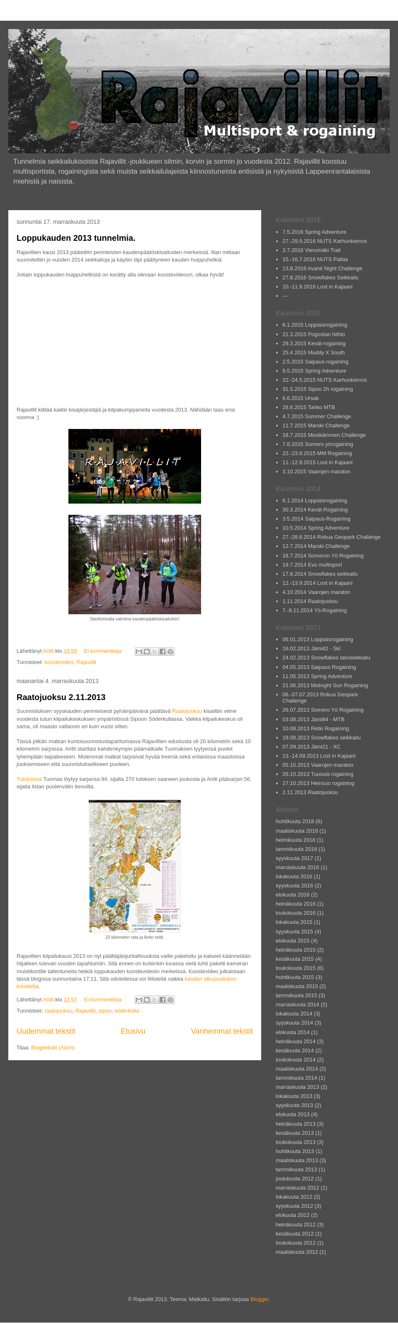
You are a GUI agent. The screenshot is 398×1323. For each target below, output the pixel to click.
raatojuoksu (58, 1011)
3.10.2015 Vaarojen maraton (316, 471)
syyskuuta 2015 (294, 931)
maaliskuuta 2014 (297, 1069)
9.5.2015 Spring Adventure (314, 371)
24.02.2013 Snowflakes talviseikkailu (326, 657)
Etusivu (133, 1031)
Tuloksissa (29, 779)
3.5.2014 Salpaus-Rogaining (316, 519)
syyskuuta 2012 (294, 1206)
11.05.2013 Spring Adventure (317, 676)
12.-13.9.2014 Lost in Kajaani (317, 583)
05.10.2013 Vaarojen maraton (317, 765)
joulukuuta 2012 (295, 1178)
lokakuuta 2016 (294, 876)
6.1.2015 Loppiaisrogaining (314, 325)
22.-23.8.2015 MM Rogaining (317, 453)
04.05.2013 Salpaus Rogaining (319, 667)
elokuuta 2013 (293, 1114)
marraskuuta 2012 (297, 1188)
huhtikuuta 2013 (295, 1151)
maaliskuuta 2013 (297, 1160)
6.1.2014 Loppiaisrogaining (314, 500)
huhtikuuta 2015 (295, 977)
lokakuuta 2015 (294, 922)
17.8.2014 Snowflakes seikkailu (319, 574)
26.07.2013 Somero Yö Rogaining (323, 710)
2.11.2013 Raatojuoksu (310, 792)
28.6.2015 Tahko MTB (308, 407)
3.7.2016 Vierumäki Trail (311, 250)
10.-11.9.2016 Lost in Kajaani (317, 287)
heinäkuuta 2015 (295, 950)
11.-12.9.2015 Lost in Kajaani (317, 462)
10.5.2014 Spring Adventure (315, 528)
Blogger (259, 1299)
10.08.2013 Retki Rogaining (315, 728)
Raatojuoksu (187, 711)
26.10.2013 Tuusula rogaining (317, 774)
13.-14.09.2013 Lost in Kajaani (318, 756)
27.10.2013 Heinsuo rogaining (318, 783)
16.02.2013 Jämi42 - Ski (311, 648)
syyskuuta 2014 (294, 1023)
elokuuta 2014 (293, 1032)
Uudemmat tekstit (46, 1031)
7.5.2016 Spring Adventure (314, 232)
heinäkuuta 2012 (295, 1224)
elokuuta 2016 (293, 895)
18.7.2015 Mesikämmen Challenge (324, 435)
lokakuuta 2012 (294, 1197)
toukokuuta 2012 (295, 1243)
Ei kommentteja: (104, 651)
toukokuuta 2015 (295, 968)
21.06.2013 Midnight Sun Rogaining (325, 685)
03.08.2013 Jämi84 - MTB (313, 719)
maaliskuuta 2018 (297, 831)
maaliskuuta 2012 (297, 1252)
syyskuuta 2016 (294, 885)
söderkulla (126, 1011)
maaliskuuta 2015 (297, 986)
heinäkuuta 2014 (295, 1041)
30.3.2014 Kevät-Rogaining (315, 509)
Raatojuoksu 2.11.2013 (61, 697)
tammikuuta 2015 (296, 995)
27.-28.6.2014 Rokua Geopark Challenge (331, 537)
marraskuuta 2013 (297, 1087)
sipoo (105, 1011)
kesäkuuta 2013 (295, 1133)
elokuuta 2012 (293, 1215)
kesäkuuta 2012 (295, 1234)
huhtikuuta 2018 (295, 821)
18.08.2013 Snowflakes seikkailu (321, 737)
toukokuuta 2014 (295, 1059)
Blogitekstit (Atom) (53, 1047)
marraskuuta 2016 (297, 867)
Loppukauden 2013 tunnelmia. (76, 237)
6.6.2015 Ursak (300, 398)
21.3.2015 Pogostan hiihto (313, 334)
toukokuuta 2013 (295, 1142)
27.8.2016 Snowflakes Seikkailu (320, 277)
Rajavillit (86, 662)
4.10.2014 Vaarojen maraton (316, 592)
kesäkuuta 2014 (295, 1050)
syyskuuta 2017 (294, 858)
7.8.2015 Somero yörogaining (317, 444)
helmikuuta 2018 (295, 840)
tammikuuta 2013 (296, 1169)
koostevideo (58, 662)
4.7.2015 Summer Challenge (316, 416)
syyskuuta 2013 (294, 1105)
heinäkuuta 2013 (295, 1124)
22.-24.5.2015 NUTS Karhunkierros (324, 380)
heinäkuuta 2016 (295, 904)
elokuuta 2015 (293, 941)
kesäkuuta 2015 (295, 959)
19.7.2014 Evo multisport (312, 565)
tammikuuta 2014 (296, 1078)
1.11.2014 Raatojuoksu (310, 601)
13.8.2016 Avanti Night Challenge (322, 268)
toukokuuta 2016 (295, 913)
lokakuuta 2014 (294, 1013)
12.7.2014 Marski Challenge (315, 546)
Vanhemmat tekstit (222, 1031)
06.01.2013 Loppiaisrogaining (317, 639)
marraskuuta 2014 (297, 1004)
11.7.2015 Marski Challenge (315, 425)
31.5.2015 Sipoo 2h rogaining (317, 389)
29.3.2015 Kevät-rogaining (314, 343)
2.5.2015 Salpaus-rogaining (315, 362)
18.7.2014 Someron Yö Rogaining (323, 555)
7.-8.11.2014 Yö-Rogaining (314, 610)
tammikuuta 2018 (296, 849)
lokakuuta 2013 (294, 1096)
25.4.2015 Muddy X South (313, 352)
